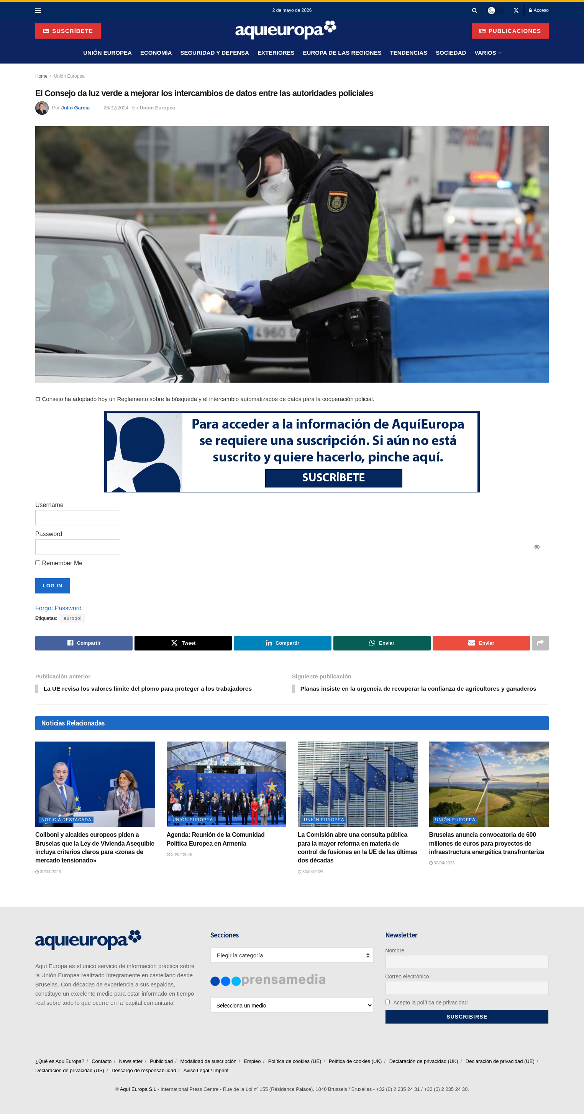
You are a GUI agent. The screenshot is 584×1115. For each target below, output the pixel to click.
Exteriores (276, 52)
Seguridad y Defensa (214, 52)
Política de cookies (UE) (295, 1062)
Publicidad (161, 1062)
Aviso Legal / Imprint (206, 1071)
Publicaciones (510, 31)
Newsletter (130, 1062)
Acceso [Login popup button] (539, 10)
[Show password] (537, 546)
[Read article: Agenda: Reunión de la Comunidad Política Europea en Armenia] (227, 784)
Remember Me (58, 563)
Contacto (102, 1062)
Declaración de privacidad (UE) (500, 1062)
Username (49, 505)
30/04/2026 (48, 872)
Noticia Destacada (66, 820)
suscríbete (68, 31)
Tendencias (409, 52)
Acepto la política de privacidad (426, 1003)
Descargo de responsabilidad (144, 1071)
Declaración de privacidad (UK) (423, 1062)
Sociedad (451, 52)
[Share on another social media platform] (540, 643)
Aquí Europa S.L (138, 1090)
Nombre (394, 951)
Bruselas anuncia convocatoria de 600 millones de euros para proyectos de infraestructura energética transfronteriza (486, 844)
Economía (156, 52)
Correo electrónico (407, 977)
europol (73, 618)
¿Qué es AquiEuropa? (59, 1062)
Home (41, 76)
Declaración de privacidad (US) (69, 1071)
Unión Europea (107, 52)
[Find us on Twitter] (516, 11)
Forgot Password (58, 608)
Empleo (252, 1062)
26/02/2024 (115, 108)
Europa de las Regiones (342, 52)
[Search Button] (474, 10)
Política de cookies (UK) (355, 1062)
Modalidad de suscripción (208, 1062)
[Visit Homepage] (286, 31)
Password (48, 534)
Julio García (75, 108)
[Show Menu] (38, 10)
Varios (485, 52)
